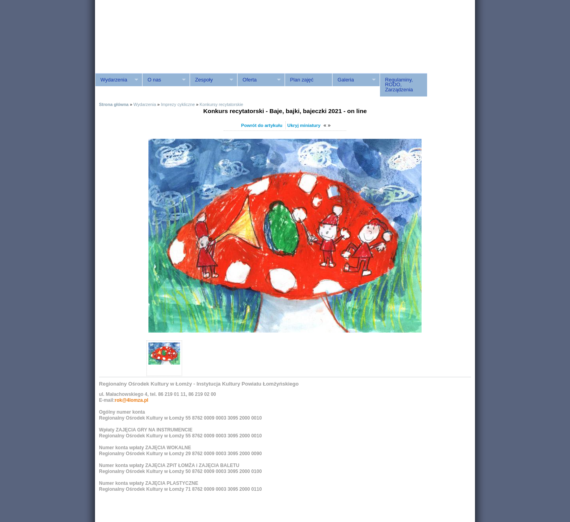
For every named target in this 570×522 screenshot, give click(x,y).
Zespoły (211, 80)
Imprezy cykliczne (178, 104)
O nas (164, 80)
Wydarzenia (116, 80)
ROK (162, 44)
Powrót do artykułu (261, 125)
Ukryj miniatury (304, 125)
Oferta (259, 80)
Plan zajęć (302, 80)
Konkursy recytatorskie (221, 104)
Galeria (354, 80)
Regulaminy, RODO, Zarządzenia (399, 85)
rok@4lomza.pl (131, 400)
